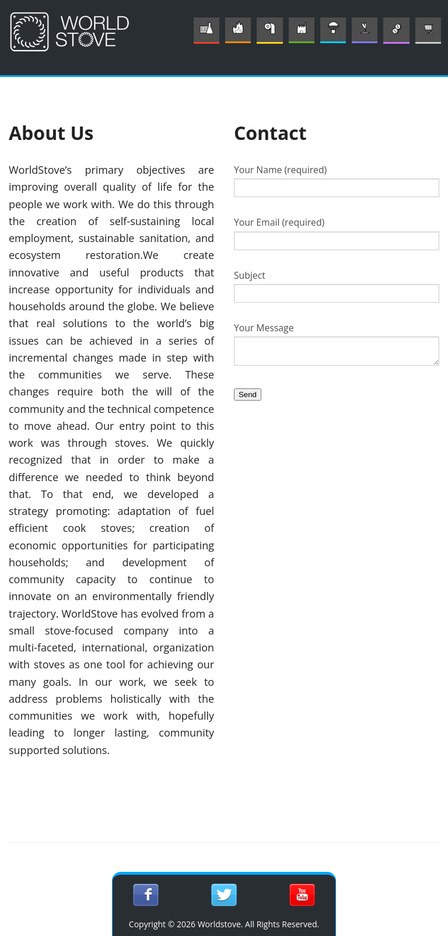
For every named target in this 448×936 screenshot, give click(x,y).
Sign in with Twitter (223, 895)
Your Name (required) (336, 180)
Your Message (336, 343)
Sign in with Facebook (145, 895)
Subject (336, 286)
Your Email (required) (336, 233)
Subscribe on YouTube (301, 895)
